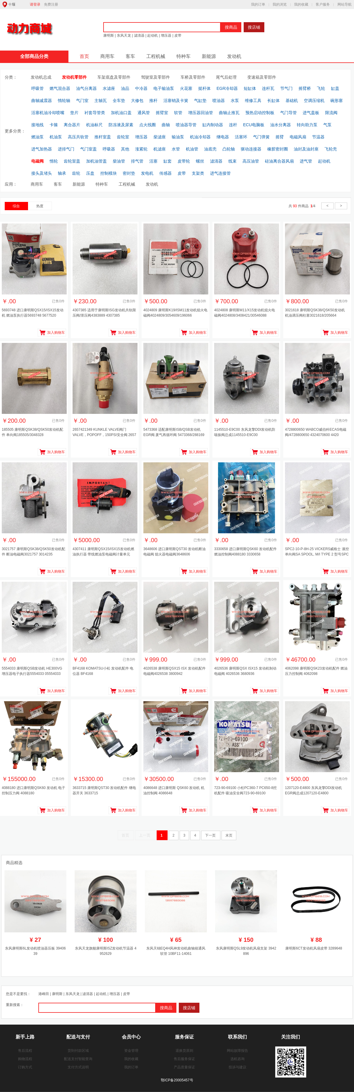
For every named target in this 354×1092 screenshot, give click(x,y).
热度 (39, 206)
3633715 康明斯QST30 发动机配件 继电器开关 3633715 (104, 790)
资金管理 (131, 1051)
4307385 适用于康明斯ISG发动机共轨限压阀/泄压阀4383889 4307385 (104, 312)
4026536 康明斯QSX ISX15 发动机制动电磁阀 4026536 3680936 (245, 671)
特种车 (183, 56)
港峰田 (43, 994)
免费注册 (51, 4)
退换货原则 (184, 1051)
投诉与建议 (237, 1067)
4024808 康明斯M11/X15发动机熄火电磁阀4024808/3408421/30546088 (244, 312)
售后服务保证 (184, 1059)
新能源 (209, 56)
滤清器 (139, 35)
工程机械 (155, 56)
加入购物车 (56, 332)
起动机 (152, 35)
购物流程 (25, 1059)
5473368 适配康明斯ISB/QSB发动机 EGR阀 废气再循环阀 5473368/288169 (173, 432)
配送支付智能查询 (78, 1059)
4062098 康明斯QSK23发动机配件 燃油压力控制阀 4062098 (316, 671)
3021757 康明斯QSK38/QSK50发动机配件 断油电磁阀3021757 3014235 (33, 551)
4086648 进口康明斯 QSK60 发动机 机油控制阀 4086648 (173, 790)
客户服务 (323, 4)
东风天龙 (124, 35)
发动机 (234, 56)
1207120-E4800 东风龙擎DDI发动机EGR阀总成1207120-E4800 (313, 790)
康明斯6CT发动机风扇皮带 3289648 (313, 948)
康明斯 (108, 35)
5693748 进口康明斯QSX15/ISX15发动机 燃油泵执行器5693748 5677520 (32, 312)
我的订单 (258, 4)
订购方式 (25, 1067)
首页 (84, 56)
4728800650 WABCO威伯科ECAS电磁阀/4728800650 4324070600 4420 (315, 432)
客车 (130, 56)
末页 (228, 835)
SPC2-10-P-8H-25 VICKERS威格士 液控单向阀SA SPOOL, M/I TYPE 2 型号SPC (317, 551)
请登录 (35, 4)
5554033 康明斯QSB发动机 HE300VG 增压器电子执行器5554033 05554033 (32, 671)
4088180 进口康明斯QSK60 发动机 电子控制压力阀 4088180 (33, 790)
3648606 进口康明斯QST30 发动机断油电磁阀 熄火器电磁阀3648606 (174, 551)
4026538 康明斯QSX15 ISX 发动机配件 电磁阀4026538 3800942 (174, 671)
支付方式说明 (78, 1067)
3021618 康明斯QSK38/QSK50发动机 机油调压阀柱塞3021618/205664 (315, 312)
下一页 (211, 835)
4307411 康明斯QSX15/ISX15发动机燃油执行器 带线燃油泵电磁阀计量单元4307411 (103, 552)
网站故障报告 (237, 1051)
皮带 (177, 35)
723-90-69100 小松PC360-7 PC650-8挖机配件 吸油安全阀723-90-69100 (245, 790)
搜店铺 (254, 27)
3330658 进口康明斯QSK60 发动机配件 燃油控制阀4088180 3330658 (245, 551)
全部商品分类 (34, 56)
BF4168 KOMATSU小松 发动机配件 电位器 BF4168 (103, 671)
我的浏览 (280, 4)
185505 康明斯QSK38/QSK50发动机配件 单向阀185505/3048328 (32, 432)
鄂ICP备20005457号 (177, 1080)
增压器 (166, 35)
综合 (16, 206)
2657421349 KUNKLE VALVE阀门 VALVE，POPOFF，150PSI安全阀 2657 (104, 432)
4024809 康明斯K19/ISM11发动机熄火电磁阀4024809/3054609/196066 (175, 312)
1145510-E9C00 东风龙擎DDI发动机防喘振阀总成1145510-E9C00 (244, 432)
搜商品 (231, 27)
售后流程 (25, 1051)
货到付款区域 (78, 1051)
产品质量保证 (184, 1067)
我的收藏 (301, 4)
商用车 (107, 56)
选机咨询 (237, 1059)
